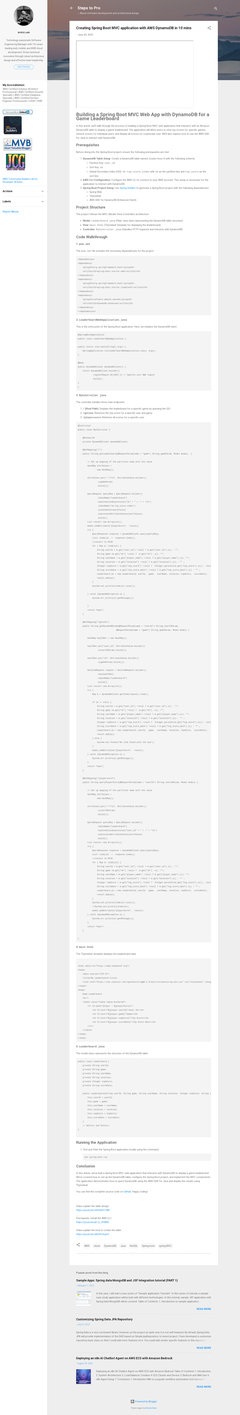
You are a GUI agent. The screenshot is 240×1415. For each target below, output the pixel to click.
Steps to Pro (89, 8)
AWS (87, 1244)
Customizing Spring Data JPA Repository (104, 1317)
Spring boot (148, 1244)
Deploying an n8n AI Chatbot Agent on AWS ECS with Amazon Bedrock (124, 1356)
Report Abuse (11, 211)
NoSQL (134, 1244)
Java (123, 1244)
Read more (204, 1307)
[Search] (216, 9)
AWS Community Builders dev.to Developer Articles (20, 180)
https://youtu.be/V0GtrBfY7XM (93, 1208)
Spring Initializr (128, 187)
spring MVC (165, 1244)
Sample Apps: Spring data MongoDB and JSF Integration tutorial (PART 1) (127, 1278)
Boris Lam (24, 32)
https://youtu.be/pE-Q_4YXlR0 (92, 1220)
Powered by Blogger (143, 1399)
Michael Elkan (151, 1406)
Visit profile (23, 67)
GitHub (127, 1189)
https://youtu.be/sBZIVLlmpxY (92, 1232)
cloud (97, 1244)
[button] (209, 28)
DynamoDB (110, 1244)
